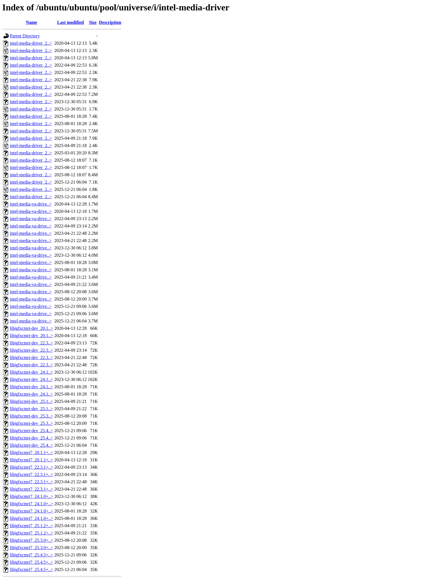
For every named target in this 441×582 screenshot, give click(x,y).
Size (93, 22)
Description (110, 22)
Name (31, 22)
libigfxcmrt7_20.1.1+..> (31, 452)
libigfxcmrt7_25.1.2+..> (31, 525)
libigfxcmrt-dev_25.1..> (31, 401)
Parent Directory (25, 35)
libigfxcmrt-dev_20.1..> (31, 328)
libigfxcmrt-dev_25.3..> (31, 416)
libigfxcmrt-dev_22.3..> (31, 342)
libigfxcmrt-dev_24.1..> (31, 372)
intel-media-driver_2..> (31, 43)
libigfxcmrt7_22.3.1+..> (31, 467)
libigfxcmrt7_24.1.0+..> (31, 496)
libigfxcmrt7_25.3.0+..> (31, 540)
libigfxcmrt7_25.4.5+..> (31, 554)
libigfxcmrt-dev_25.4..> (31, 430)
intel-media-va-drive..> (31, 204)
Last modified (70, 22)
